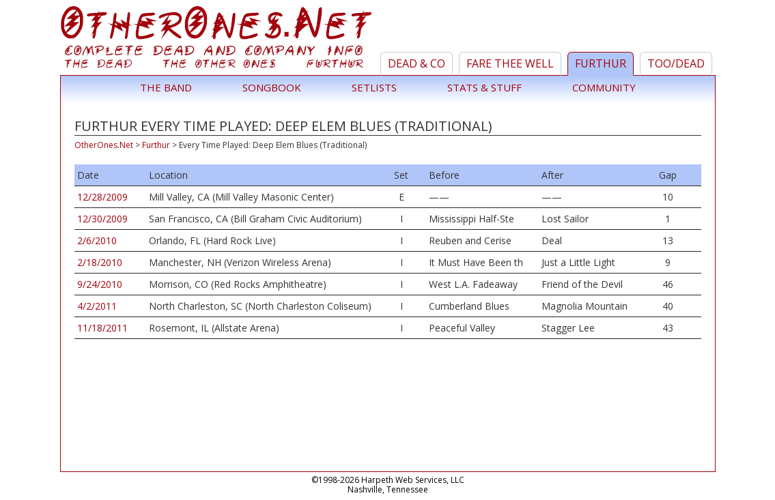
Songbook (271, 87)
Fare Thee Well (510, 63)
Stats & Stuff (484, 87)
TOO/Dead (676, 63)
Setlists (374, 87)
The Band (166, 87)
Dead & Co (416, 63)
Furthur (600, 63)
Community (604, 87)
